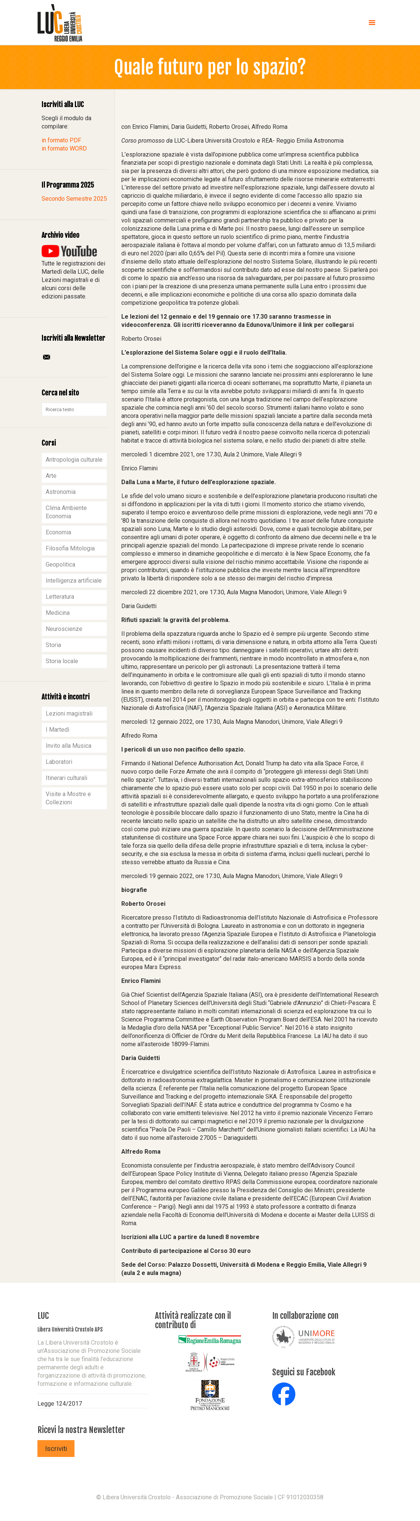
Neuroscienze (64, 628)
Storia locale (62, 661)
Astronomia (61, 491)
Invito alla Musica (68, 745)
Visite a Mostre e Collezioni (68, 798)
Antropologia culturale (74, 459)
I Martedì (57, 729)
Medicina (58, 612)
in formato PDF (61, 140)
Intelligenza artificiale (74, 580)
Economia (58, 532)
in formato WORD (64, 148)
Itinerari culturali (66, 777)
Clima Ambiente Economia (66, 512)
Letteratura (60, 596)
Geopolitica (60, 564)
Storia (53, 645)
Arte (51, 475)
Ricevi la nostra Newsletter (81, 1430)
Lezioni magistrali (69, 713)
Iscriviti (56, 1448)
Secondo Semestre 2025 (74, 198)
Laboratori (59, 761)
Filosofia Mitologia (70, 548)
